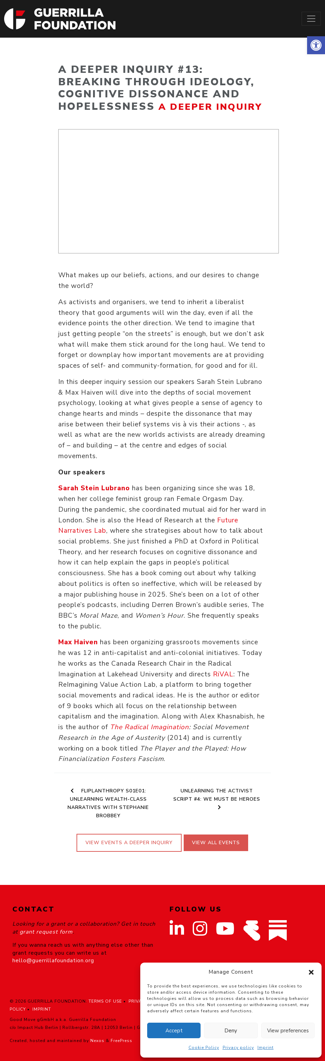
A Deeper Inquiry (210, 107)
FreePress (121, 1040)
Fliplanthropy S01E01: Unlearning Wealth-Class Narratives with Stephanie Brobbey (108, 803)
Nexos (97, 1040)
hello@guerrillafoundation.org (53, 960)
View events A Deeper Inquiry (129, 842)
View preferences (288, 1030)
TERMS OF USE (105, 1001)
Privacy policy (238, 1047)
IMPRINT (41, 1009)
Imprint (265, 1047)
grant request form (46, 932)
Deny (230, 1030)
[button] (316, 45)
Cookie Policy (204, 1047)
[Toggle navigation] (311, 19)
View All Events (216, 842)
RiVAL (222, 674)
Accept (174, 1030)
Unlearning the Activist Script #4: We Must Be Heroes (216, 799)
